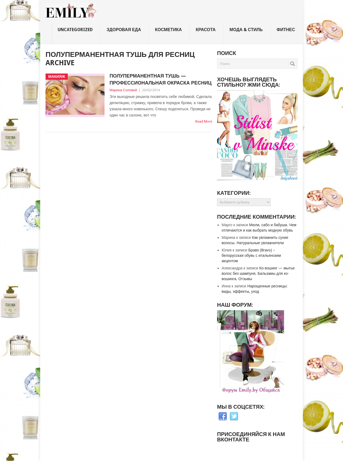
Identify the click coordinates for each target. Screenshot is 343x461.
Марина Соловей (123, 90)
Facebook (222, 416)
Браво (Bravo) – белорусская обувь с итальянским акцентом (251, 255)
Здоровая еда (124, 29)
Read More (203, 121)
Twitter (234, 416)
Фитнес (286, 29)
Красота (205, 29)
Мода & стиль (246, 29)
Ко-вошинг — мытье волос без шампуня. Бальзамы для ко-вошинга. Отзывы (258, 273)
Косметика (168, 29)
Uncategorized (75, 29)
